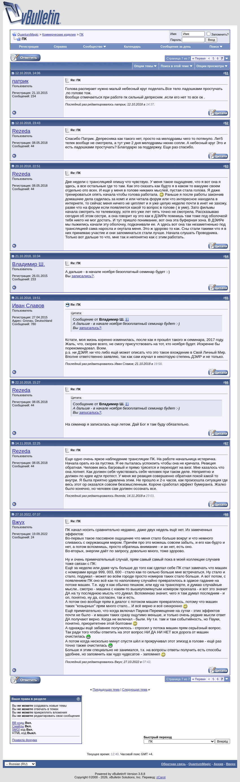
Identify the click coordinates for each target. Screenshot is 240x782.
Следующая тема (134, 689)
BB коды (18, 722)
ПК (81, 34)
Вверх (230, 764)
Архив (218, 764)
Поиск (216, 46)
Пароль (175, 39)
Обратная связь (173, 764)
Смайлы (18, 726)
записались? (82, 276)
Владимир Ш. (28, 264)
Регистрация (29, 46)
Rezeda (21, 131)
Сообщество (94, 46)
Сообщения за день (175, 46)
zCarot (160, 777)
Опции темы (143, 66)
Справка (60, 46)
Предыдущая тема (106, 689)
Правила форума (24, 740)
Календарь (132, 46)
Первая (199, 58)
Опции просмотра (210, 66)
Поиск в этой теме (175, 66)
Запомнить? (218, 34)
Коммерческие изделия (59, 34)
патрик (20, 81)
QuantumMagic (28, 34)
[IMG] (16, 729)
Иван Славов (28, 306)
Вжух (18, 522)
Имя (173, 34)
